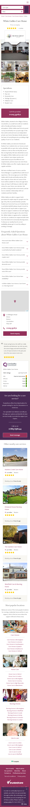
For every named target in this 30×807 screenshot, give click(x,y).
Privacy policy (22, 776)
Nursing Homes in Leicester (15, 717)
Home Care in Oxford (15, 674)
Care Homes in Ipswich (15, 646)
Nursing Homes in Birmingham (15, 708)
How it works (10, 768)
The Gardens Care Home (13, 547)
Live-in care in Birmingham (15, 745)
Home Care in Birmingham (15, 679)
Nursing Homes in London (15, 720)
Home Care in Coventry (15, 681)
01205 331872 (15, 114)
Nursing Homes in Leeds (15, 713)
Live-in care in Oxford (15, 747)
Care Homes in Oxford (15, 651)
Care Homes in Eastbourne (15, 649)
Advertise (17, 771)
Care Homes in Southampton (15, 644)
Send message (15, 435)
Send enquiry (15, 333)
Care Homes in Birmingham (15, 640)
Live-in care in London (15, 743)
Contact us (7, 773)
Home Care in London (15, 676)
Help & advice (20, 768)
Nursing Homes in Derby (15, 715)
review (20, 28)
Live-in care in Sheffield (15, 754)
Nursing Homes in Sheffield (15, 711)
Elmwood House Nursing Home (13, 508)
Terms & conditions (10, 776)
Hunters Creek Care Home (14, 469)
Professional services (19, 773)
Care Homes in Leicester (15, 642)
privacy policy (8, 802)
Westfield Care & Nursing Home (13, 585)
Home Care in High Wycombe (15, 683)
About (24, 771)
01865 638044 (15, 428)
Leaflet (27, 310)
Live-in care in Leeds (15, 752)
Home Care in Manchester (15, 685)
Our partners (8, 771)
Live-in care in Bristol (15, 750)
